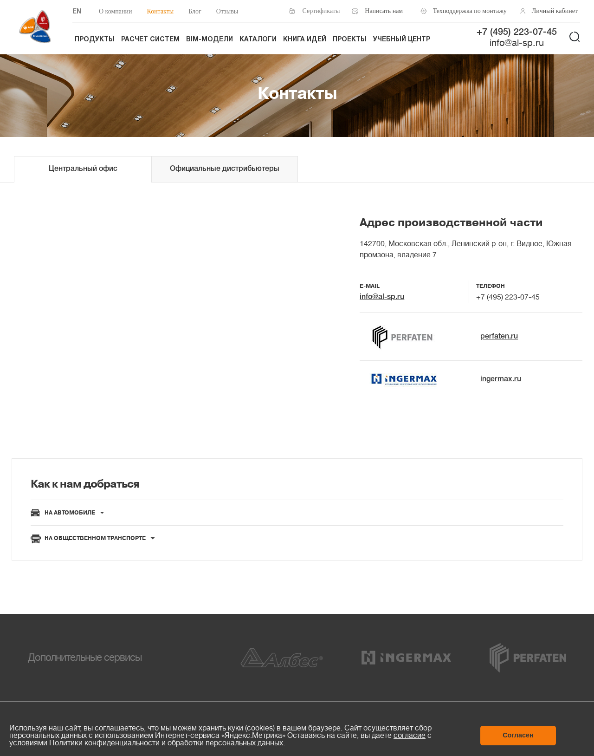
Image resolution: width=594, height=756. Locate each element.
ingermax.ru (500, 379)
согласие (410, 735)
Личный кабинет (555, 10)
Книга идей (304, 40)
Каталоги (258, 40)
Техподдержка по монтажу (467, 10)
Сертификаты (321, 10)
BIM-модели (209, 40)
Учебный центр (401, 40)
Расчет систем (150, 40)
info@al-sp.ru (517, 43)
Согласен (518, 735)
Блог (194, 11)
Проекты (350, 40)
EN (76, 12)
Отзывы (227, 11)
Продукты (95, 40)
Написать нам (384, 10)
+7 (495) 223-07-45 (517, 32)
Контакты (160, 11)
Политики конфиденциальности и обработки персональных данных (166, 743)
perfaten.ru (499, 336)
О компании (115, 11)
